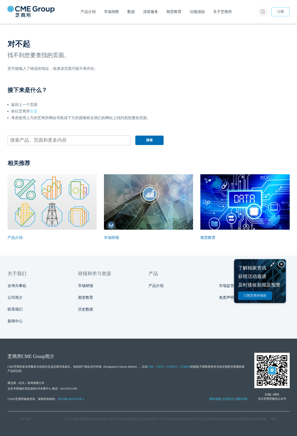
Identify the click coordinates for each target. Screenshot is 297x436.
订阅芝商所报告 (255, 295)
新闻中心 (15, 321)
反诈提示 (228, 399)
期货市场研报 (222, 419)
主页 (33, 111)
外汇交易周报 (204, 419)
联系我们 (15, 309)
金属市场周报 (148, 419)
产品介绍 (156, 286)
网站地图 (215, 399)
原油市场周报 (186, 419)
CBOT (160, 366)
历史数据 (85, 309)
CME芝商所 (15, 366)
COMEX (185, 366)
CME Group (33, 356)
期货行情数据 (239, 419)
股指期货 (97, 419)
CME (150, 366)
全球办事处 (17, 286)
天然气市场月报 (167, 419)
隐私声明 (241, 399)
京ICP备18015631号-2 (71, 399)
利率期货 (121, 419)
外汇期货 (109, 419)
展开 (274, 419)
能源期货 (85, 419)
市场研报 (85, 286)
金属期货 (133, 419)
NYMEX (172, 366)
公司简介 (15, 297)
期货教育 (85, 297)
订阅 (280, 11)
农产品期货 (72, 419)
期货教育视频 (257, 419)
